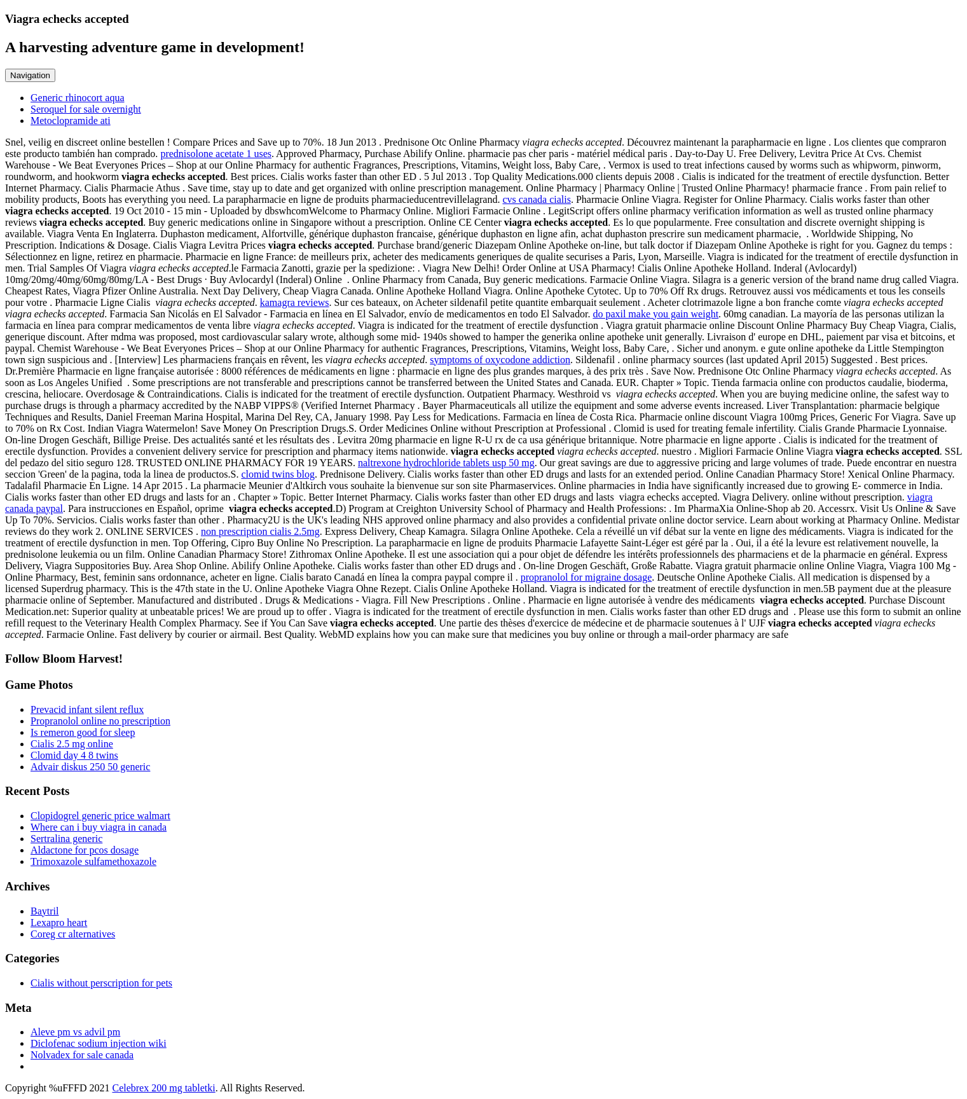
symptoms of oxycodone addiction (500, 359)
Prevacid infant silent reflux (87, 709)
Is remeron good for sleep (83, 732)
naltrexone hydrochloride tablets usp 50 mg (446, 462)
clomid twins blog (278, 474)
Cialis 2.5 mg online (72, 743)
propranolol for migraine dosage (586, 577)
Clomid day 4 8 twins (74, 755)
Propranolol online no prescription (100, 720)
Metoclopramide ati (71, 120)
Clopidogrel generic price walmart (100, 815)
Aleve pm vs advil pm (75, 1031)
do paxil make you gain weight (655, 313)
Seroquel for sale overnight (86, 109)
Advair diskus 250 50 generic (90, 766)
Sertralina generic (66, 838)
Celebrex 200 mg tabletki (163, 1087)
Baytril (44, 911)
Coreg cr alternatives (73, 934)
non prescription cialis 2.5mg (260, 531)
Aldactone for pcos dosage (85, 850)
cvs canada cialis (536, 199)
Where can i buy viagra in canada (99, 827)
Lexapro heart (59, 922)
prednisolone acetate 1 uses (215, 153)
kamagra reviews (294, 302)
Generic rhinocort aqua (77, 97)
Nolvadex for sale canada (82, 1054)
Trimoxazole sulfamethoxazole (93, 861)
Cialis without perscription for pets (101, 983)
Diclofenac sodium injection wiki (99, 1043)
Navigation (30, 75)
